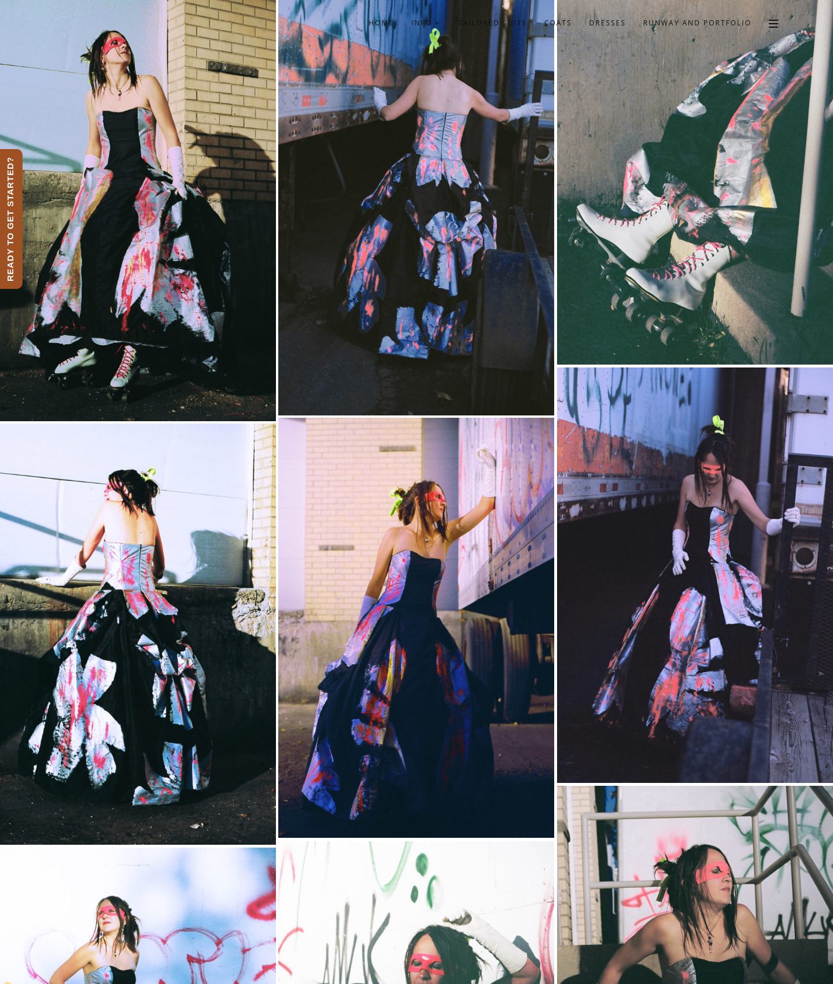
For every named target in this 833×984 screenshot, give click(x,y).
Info (426, 23)
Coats (558, 23)
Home (381, 23)
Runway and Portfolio (697, 23)
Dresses (607, 23)
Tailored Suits (492, 23)
